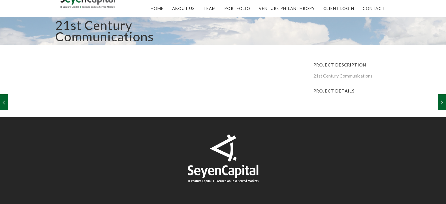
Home (157, 8)
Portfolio (237, 8)
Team (209, 8)
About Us (183, 8)
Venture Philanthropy (287, 8)
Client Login (338, 8)
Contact (374, 8)
